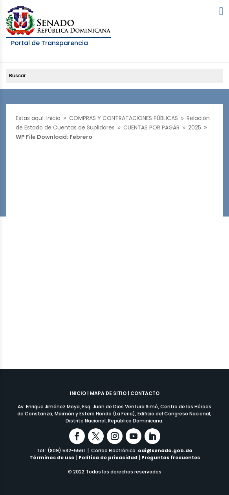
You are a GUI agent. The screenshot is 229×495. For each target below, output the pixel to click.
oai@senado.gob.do (165, 450)
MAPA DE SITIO (108, 393)
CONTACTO (144, 393)
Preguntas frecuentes (170, 457)
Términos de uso (52, 457)
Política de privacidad (108, 457)
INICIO (78, 393)
